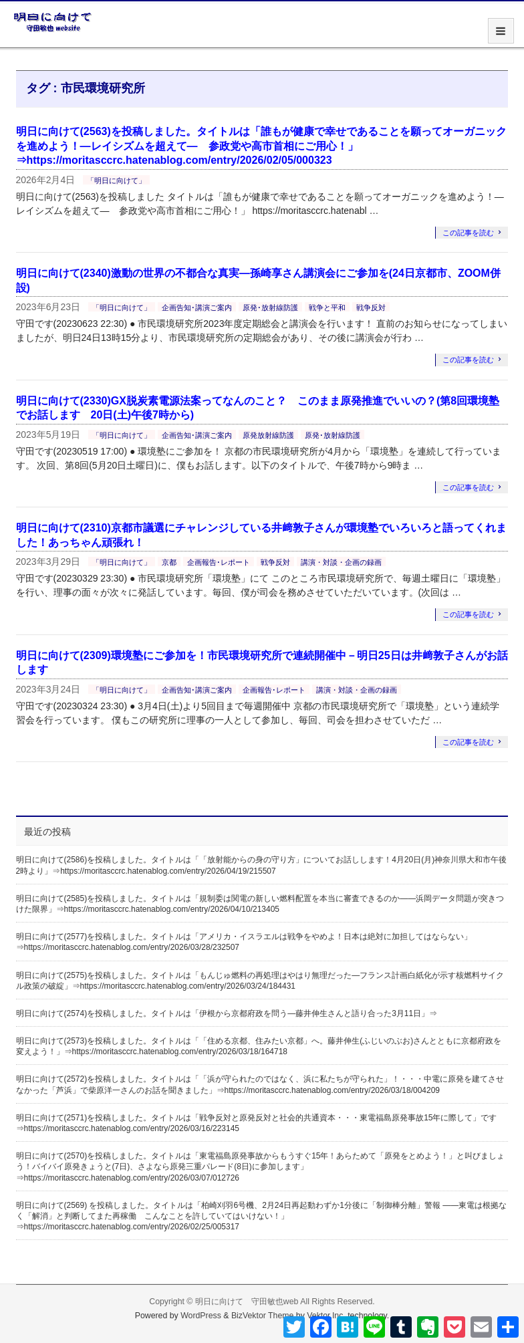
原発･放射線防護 (270, 307)
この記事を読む (468, 233)
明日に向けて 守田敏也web (247, 1301)
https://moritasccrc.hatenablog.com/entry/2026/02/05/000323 (179, 160)
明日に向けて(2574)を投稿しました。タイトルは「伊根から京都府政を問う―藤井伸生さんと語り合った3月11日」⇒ (227, 1013)
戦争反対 (371, 307)
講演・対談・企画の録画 (341, 562)
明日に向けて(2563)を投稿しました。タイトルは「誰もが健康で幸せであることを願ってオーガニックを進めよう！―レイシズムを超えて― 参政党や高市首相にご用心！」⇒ (261, 146)
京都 (169, 562)
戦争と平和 (327, 307)
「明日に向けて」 (116, 180)
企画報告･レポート (218, 562)
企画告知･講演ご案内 (197, 307)
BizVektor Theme (262, 1315)
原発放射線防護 (268, 435)
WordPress (200, 1315)
